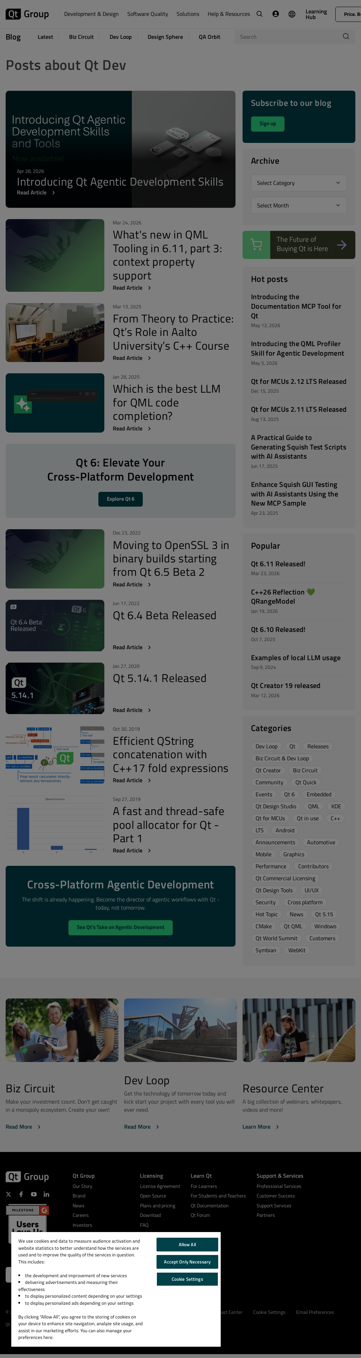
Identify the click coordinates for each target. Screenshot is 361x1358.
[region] (116, 1289)
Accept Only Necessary (187, 1261)
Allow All (187, 1244)
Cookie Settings (187, 1278)
